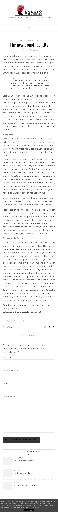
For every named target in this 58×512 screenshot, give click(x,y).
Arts (22, 40)
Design (7, 321)
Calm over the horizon (23, 461)
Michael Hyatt (29, 59)
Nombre (7, 357)
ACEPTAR (28, 510)
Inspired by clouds (22, 473)
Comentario (9, 396)
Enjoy (16, 321)
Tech (24, 321)
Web (5, 383)
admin (9, 327)
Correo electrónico (12, 370)
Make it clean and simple (24, 485)
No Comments (35, 50)
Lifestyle (33, 40)
